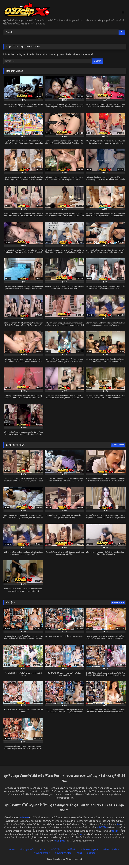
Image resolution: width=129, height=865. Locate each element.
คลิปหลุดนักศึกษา (111, 849)
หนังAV (42, 849)
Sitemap (91, 853)
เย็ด (118, 824)
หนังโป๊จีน (56, 849)
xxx (81, 834)
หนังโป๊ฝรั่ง (71, 849)
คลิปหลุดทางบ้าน (63, 853)
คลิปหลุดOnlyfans (89, 849)
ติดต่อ (79, 853)
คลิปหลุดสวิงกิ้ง (27, 849)
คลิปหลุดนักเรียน (42, 853)
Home (12, 849)
